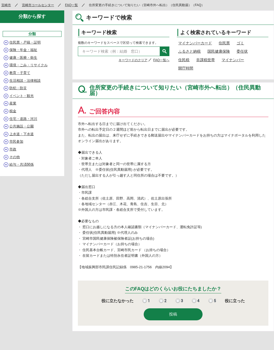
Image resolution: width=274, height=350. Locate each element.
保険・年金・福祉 (23, 50)
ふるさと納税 (189, 51)
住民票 (224, 43)
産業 (12, 103)
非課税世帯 (205, 60)
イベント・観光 (21, 96)
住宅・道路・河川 (23, 119)
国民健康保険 (218, 51)
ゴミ (240, 43)
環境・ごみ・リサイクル (28, 65)
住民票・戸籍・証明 (25, 42)
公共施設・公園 (21, 126)
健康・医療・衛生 (23, 58)
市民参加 (16, 141)
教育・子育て (19, 73)
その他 (14, 157)
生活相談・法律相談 (25, 81)
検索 (164, 51)
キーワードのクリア (133, 60)
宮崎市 (6, 5)
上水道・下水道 (21, 134)
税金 (12, 111)
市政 (12, 149)
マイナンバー (233, 60)
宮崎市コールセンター (38, 5)
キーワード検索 (99, 32)
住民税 (183, 60)
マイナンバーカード (195, 43)
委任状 (242, 51)
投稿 (173, 314)
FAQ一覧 (71, 5)
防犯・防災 (18, 88)
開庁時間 (185, 68)
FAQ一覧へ (161, 60)
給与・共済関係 (21, 164)
